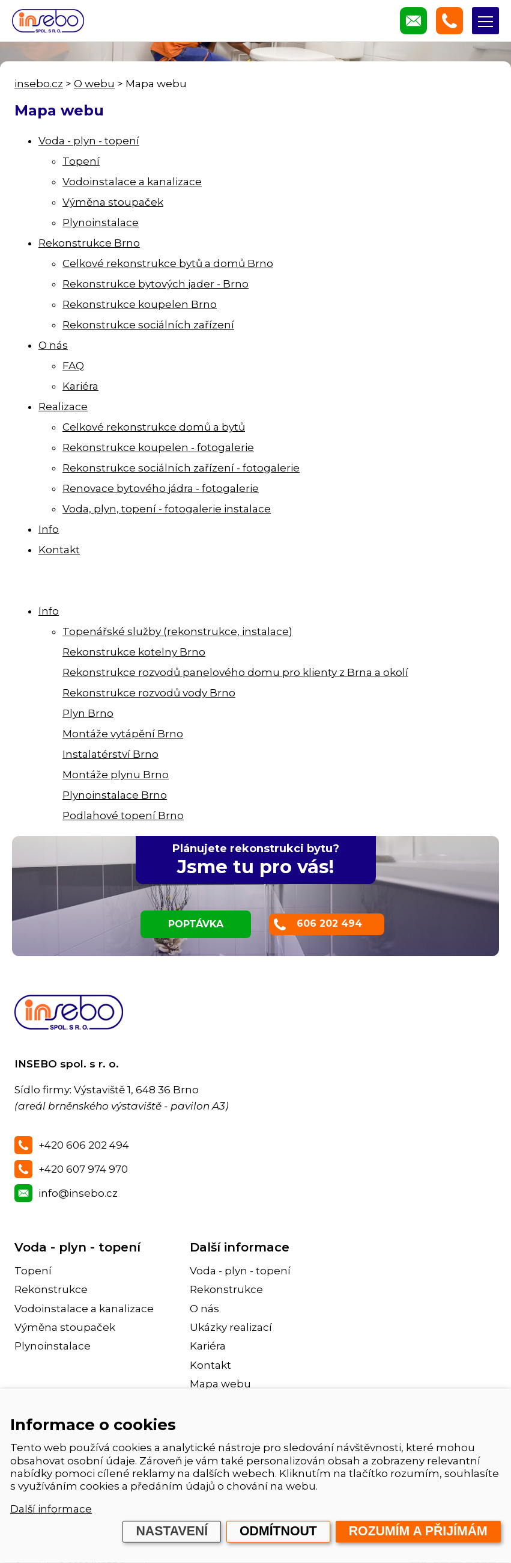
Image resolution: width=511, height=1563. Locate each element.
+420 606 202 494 (83, 1145)
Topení (81, 161)
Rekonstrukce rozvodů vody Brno (148, 693)
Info (48, 529)
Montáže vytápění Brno (122, 734)
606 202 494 (329, 923)
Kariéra (80, 386)
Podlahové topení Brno (123, 815)
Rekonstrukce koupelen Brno (139, 304)
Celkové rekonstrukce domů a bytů (153, 427)
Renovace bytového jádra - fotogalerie (160, 488)
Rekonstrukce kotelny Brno (133, 652)
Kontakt (59, 550)
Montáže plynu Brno (115, 775)
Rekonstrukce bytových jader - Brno (155, 284)
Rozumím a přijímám (418, 1531)
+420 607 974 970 (83, 1169)
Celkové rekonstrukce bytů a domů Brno (167, 263)
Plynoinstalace (100, 222)
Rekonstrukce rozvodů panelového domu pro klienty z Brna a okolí (235, 672)
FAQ (73, 366)
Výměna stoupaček (112, 202)
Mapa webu (220, 1384)
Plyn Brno (87, 713)
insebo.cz (38, 84)
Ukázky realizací (231, 1327)
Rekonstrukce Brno (89, 243)
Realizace (63, 407)
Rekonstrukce (51, 1289)
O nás (53, 345)
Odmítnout (278, 1531)
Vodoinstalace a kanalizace (132, 182)
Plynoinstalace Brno (114, 795)
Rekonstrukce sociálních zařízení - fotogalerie (181, 468)
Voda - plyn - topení (88, 141)
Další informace (51, 1509)
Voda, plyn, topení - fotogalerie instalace (166, 509)
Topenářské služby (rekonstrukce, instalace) (177, 631)
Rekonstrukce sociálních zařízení (148, 325)
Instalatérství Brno (110, 754)
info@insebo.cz (78, 1193)
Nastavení (172, 1531)
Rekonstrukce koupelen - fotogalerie (158, 447)
